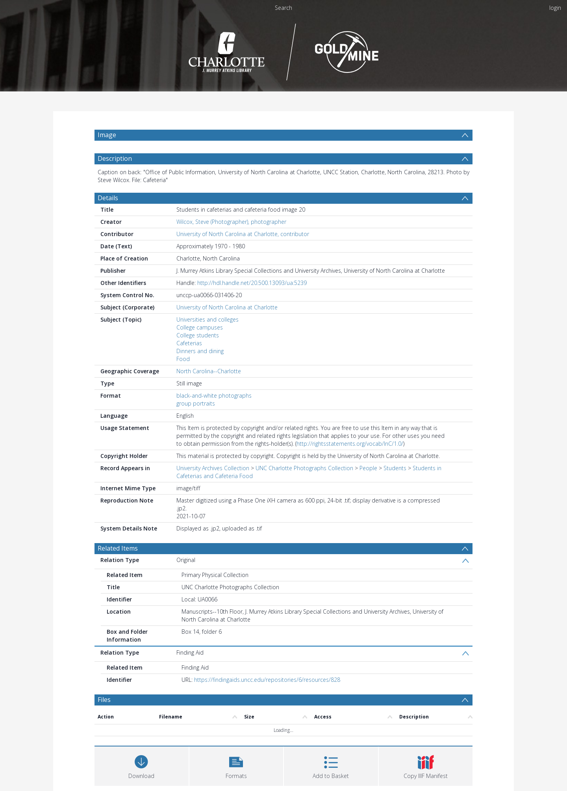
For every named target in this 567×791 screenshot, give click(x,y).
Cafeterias (189, 343)
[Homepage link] (284, 50)
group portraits (195, 403)
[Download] (141, 765)
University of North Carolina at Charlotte (227, 307)
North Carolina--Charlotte (208, 371)
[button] (236, 765)
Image (107, 134)
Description (115, 158)
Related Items (118, 548)
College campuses (199, 327)
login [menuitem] (555, 7)
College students (197, 335)
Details (108, 198)
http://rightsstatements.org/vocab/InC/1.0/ (349, 443)
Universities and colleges (207, 319)
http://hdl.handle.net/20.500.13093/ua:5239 (252, 283)
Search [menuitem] (283, 7)
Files (104, 699)
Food (183, 359)
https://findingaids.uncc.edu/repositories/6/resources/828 (267, 679)
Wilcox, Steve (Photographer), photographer (231, 221)
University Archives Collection (212, 468)
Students (395, 468)
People (368, 468)
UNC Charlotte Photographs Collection (304, 468)
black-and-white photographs (214, 395)
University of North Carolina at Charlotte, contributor (242, 234)
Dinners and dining (200, 351)
